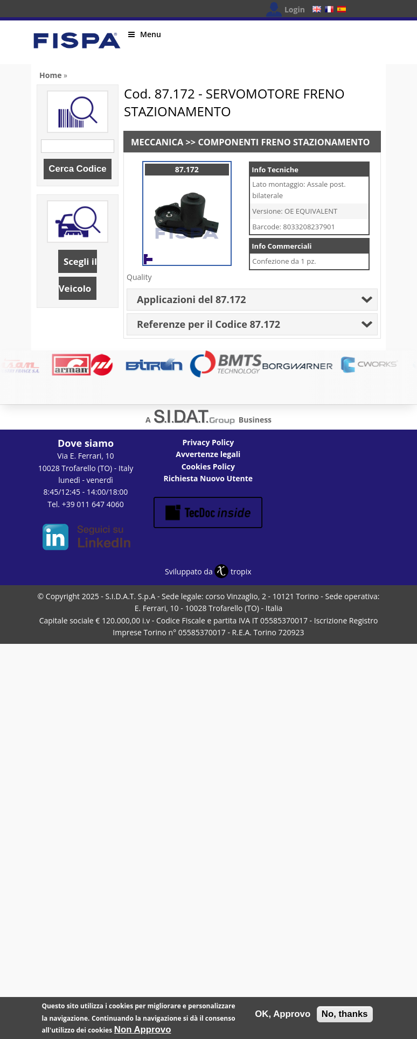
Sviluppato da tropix (208, 571)
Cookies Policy (208, 466)
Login (294, 9)
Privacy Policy (208, 442)
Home (50, 75)
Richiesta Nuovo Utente (208, 478)
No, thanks (345, 1016)
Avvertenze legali (208, 454)
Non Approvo (142, 1032)
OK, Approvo (282, 1016)
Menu (144, 34)
